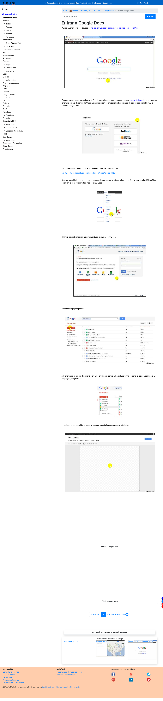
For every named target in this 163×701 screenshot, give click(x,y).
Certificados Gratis (83, 3)
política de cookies (74, 687)
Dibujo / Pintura (9, 94)
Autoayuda (7, 58)
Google (92, 11)
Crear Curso (107, 3)
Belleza (6, 103)
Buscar (150, 16)
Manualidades (8, 55)
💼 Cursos (74, 11)
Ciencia (6, 77)
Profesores (96, 3)
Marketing (10, 71)
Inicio (4, 9)
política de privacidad (61, 687)
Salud (5, 89)
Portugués (10, 37)
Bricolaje (6, 106)
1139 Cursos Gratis (50, 3)
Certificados (8, 677)
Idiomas (6, 21)
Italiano (9, 34)
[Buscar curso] (101, 16)
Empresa (6, 61)
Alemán (9, 30)
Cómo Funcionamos (11, 672)
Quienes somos (9, 675)
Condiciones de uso (48, 687)
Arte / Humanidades (11, 83)
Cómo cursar (69, 3)
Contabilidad (11, 68)
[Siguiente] (117, 614)
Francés (9, 27)
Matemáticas (11, 80)
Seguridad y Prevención (12, 143)
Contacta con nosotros (66, 675)
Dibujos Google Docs (105, 11)
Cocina (5, 74)
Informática (7, 40)
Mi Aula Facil (142, 3)
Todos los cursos (10, 18)
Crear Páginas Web (13, 43)
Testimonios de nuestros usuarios (70, 672)
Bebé (5, 109)
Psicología (7, 112)
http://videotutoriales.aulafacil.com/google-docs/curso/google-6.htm (88, 173)
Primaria (6, 118)
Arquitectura (8, 149)
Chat (61, 3)
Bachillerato (7, 137)
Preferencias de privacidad (13, 683)
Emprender (10, 64)
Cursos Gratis (9, 14)
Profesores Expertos (11, 680)
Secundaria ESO (9, 121)
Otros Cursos (8, 146)
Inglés (8, 24)
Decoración (7, 100)
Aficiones (6, 86)
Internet (6, 52)
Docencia (6, 97)
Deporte (6, 92)
